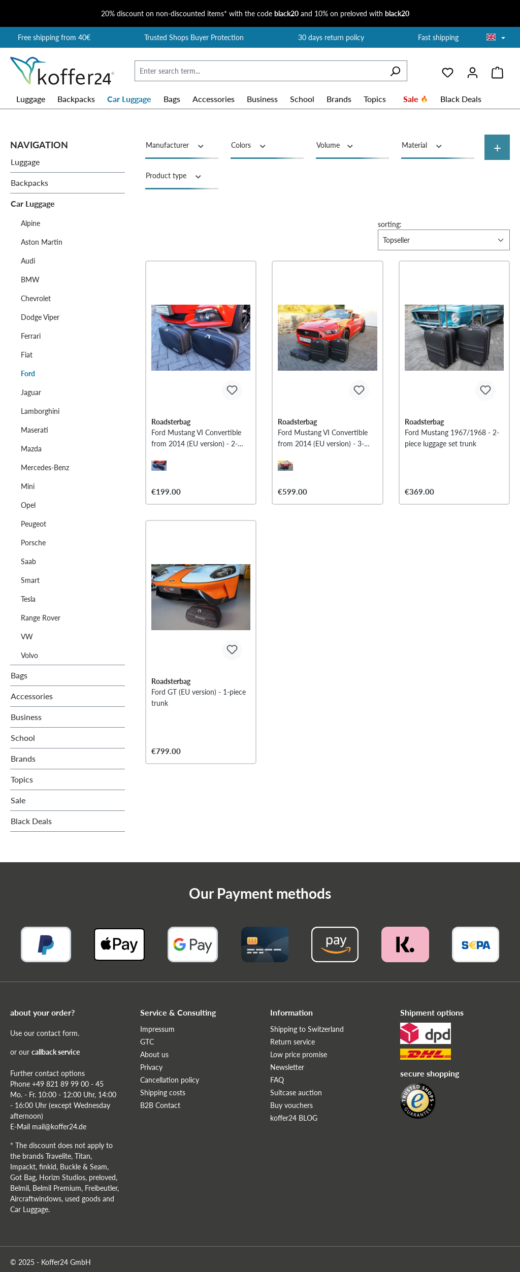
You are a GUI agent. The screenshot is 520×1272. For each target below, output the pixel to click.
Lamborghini (40, 411)
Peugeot (33, 523)
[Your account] (472, 71)
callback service (55, 1052)
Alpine (30, 223)
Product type (174, 175)
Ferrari (31, 336)
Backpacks (29, 182)
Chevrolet (36, 298)
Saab (28, 561)
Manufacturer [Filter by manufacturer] (175, 145)
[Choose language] (495, 38)
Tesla (28, 599)
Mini (28, 486)
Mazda (31, 448)
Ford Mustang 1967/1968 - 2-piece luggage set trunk (452, 438)
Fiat (26, 354)
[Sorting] (444, 240)
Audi (28, 260)
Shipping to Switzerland (307, 1029)
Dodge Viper (40, 317)
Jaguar (31, 392)
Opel (28, 505)
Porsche (33, 542)
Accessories (32, 696)
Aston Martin (41, 242)
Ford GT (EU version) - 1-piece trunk (198, 697)
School (23, 737)
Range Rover (40, 617)
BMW (30, 279)
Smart (30, 580)
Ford (28, 373)
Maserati (34, 430)
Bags (19, 675)
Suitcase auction (296, 1092)
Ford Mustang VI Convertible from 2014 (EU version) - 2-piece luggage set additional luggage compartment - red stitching (196, 438)
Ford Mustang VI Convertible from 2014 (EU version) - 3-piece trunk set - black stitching (327, 438)
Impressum (157, 1029)
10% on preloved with (361, 13)
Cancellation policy (169, 1079)
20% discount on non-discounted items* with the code (200, 13)
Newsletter (287, 1067)
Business (26, 717)
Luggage (25, 162)
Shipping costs (162, 1092)
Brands (23, 758)
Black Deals (31, 821)
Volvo (29, 655)
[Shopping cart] (497, 71)
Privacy (151, 1067)
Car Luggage (33, 203)
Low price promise (298, 1054)
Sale (18, 800)
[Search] (395, 70)
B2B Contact (160, 1105)
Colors (249, 145)
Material (422, 145)
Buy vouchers (291, 1105)
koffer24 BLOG (293, 1118)
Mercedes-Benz (45, 467)
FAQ (277, 1079)
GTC (147, 1041)
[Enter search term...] (259, 70)
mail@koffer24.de (59, 1126)
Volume (335, 145)
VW (27, 636)
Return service (292, 1041)
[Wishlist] (447, 71)
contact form (57, 1033)
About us (154, 1054)
